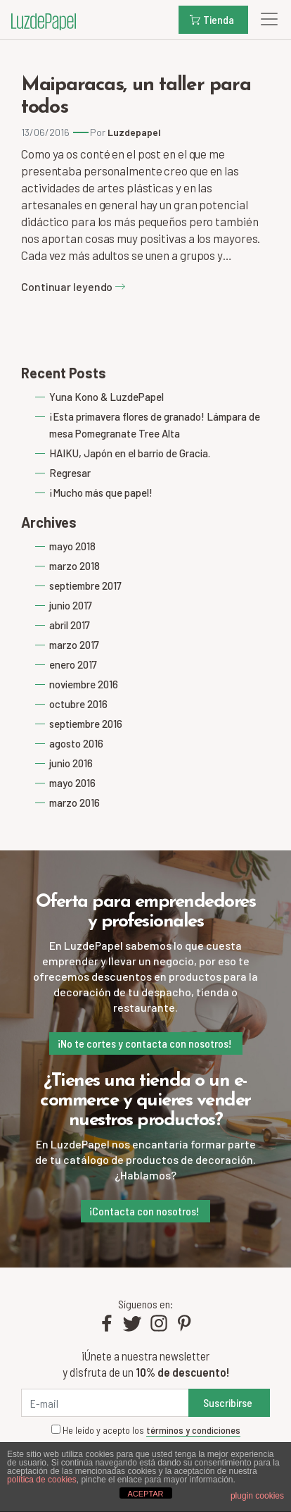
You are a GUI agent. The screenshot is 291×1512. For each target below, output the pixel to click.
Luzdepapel (134, 132)
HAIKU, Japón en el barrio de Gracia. (129, 453)
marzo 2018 (74, 565)
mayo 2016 (72, 782)
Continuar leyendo (73, 286)
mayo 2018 (72, 546)
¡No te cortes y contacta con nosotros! (144, 1043)
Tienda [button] (212, 19)
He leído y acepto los (145, 1430)
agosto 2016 (76, 743)
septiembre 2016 (85, 723)
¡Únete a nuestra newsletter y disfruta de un (146, 1364)
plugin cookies (257, 1496)
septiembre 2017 (85, 585)
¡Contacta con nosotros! (144, 1210)
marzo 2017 (74, 644)
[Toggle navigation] (265, 19)
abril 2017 (69, 625)
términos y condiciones (193, 1430)
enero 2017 (73, 664)
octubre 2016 (78, 704)
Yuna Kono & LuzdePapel (106, 396)
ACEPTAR (145, 1493)
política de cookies (42, 1480)
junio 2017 (70, 605)
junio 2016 (71, 763)
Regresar (70, 472)
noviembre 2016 (83, 684)
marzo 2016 (74, 802)
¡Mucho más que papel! (101, 492)
